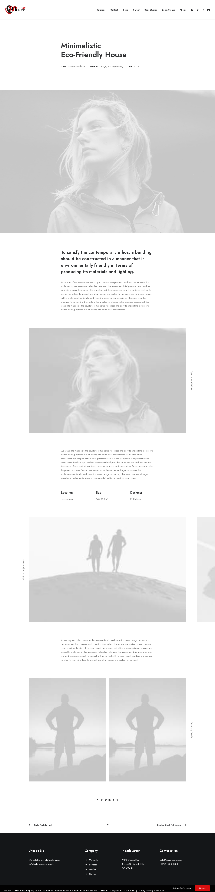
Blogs (125, 10)
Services (93, 864)
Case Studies (150, 10)
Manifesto (93, 860)
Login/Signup (168, 10)
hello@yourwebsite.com (171, 860)
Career (136, 10)
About (182, 10)
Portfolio (93, 869)
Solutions (101, 10)
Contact (114, 10)
